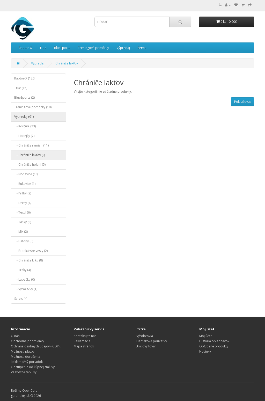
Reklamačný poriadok (27, 362)
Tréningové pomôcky (93, 48)
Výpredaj (123, 48)
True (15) (20, 88)
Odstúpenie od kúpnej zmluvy (33, 367)
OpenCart (29, 390)
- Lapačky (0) (24, 279)
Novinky (205, 351)
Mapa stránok (84, 346)
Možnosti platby (22, 351)
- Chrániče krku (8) (28, 260)
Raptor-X (25, 48)
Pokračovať (242, 101)
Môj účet (205, 336)
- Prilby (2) (22, 193)
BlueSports (62, 48)
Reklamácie (82, 341)
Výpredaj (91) (24, 116)
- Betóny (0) (23, 241)
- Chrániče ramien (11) (31, 145)
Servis (142, 48)
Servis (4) (20, 298)
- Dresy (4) (22, 203)
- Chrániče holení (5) (30, 164)
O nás (15, 336)
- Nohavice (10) (26, 174)
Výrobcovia (144, 336)
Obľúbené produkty (213, 346)
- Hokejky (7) (24, 136)
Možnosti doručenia (25, 356)
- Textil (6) (22, 212)
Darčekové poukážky (151, 341)
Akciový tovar (146, 346)
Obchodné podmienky (27, 341)
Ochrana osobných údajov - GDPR (36, 346)
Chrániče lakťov (66, 63)
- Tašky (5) (22, 222)
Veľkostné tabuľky (23, 372)
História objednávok (214, 341)
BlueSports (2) (24, 97)
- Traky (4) (22, 270)
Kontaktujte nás (85, 336)
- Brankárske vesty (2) (31, 251)
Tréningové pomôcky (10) (32, 107)
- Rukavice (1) (24, 183)
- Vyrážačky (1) (25, 289)
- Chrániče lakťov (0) (29, 155)
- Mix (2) (21, 231)
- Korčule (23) (25, 126)
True (43, 48)
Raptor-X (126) (24, 78)
